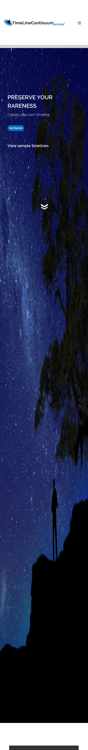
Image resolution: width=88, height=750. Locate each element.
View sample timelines (28, 146)
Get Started (15, 128)
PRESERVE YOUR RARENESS (30, 101)
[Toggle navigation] (79, 22)
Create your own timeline (29, 114)
